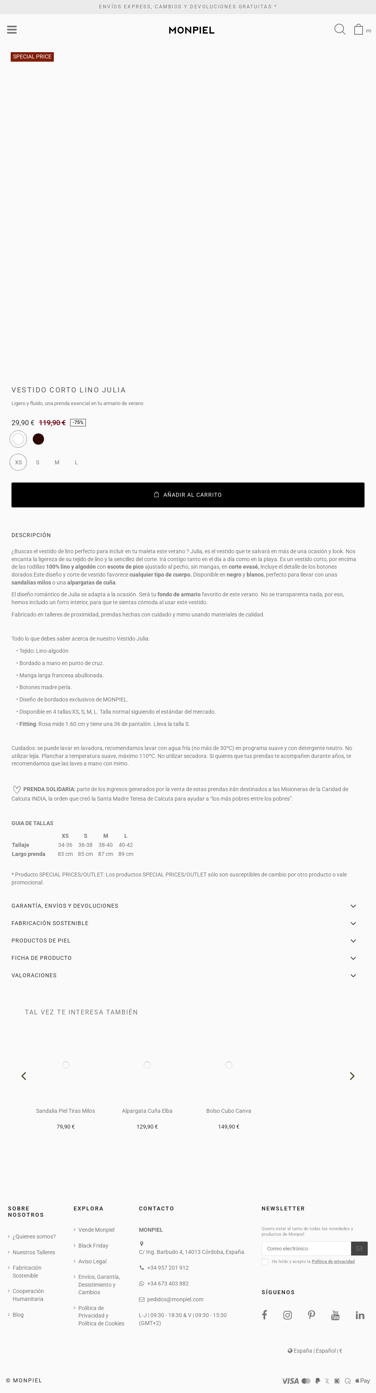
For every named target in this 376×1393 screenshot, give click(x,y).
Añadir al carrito (188, 495)
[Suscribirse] (359, 1249)
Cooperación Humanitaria (28, 1296)
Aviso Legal (92, 1262)
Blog (18, 1315)
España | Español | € (315, 1352)
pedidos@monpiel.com (175, 1300)
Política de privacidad (333, 1263)
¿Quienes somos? (34, 1237)
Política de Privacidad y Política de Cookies (101, 1316)
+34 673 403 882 (168, 1284)
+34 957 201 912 (168, 1268)
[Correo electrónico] (306, 1249)
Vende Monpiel (96, 1230)
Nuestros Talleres (34, 1253)
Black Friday (93, 1246)
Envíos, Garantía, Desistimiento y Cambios (99, 1285)
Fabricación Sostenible (27, 1272)
